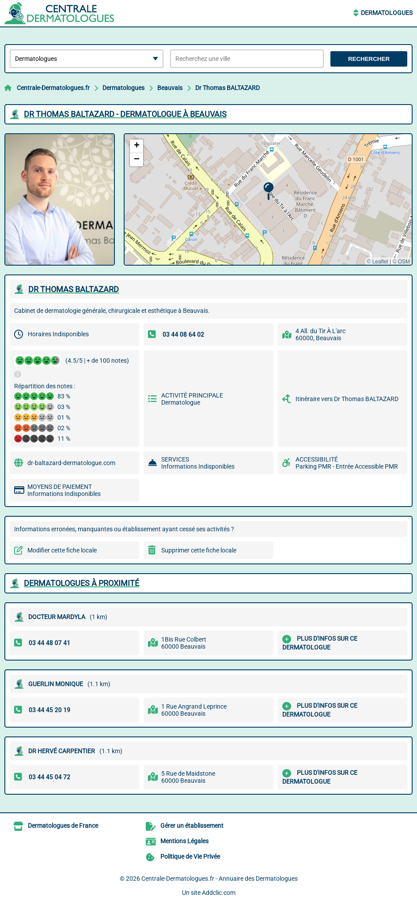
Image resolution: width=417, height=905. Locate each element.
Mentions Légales (184, 841)
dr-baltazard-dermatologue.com (71, 462)
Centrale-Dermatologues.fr (53, 87)
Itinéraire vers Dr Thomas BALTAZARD (347, 398)
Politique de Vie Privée (190, 856)
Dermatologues (387, 12)
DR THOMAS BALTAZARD (73, 289)
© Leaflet (377, 262)
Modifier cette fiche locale (62, 550)
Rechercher (369, 59)
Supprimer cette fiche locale (198, 550)
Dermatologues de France (63, 825)
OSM (404, 262)
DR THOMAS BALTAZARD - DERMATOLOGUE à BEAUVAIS (125, 114)
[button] (268, 191)
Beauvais (169, 87)
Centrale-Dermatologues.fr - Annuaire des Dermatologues (219, 878)
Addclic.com (218, 892)
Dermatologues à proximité (81, 583)
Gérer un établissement (192, 825)
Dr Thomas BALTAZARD (227, 87)
